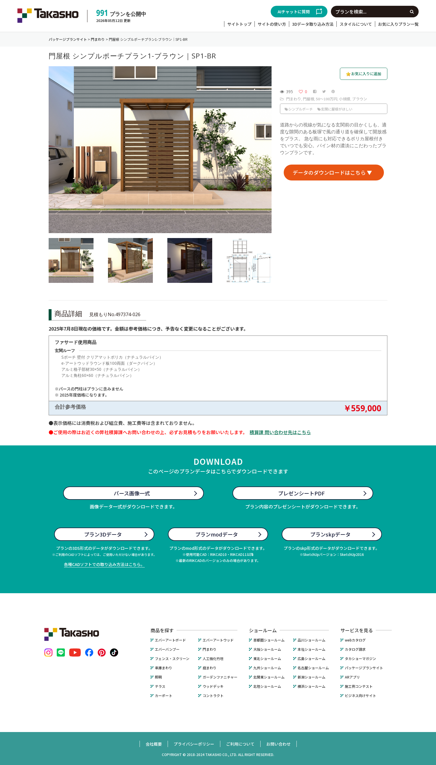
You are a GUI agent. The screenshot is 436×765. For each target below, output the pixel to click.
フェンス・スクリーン (172, 658)
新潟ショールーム (311, 677)
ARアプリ (352, 677)
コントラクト (213, 695)
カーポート (163, 695)
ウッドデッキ (213, 686)
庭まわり (210, 668)
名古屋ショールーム (313, 668)
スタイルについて (356, 24)
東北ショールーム (267, 658)
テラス (160, 686)
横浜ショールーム (311, 686)
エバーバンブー (167, 649)
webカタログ (355, 640)
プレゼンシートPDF (301, 493)
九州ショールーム (267, 668)
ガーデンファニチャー (220, 677)
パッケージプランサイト (364, 668)
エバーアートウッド (218, 640)
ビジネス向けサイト (360, 695)
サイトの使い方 (272, 24)
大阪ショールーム (267, 649)
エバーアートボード (170, 640)
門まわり (293, 99)
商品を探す (162, 630)
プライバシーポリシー (194, 744)
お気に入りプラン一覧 (398, 24)
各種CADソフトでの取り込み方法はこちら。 (104, 564)
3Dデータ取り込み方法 (313, 24)
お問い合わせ (278, 744)
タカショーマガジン (360, 658)
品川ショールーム (311, 640)
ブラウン (359, 99)
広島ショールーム (311, 658)
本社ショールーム (311, 649)
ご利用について (240, 744)
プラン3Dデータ (103, 534)
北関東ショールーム (269, 677)
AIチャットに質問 (294, 11)
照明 (158, 677)
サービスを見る (356, 630)
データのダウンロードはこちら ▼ (332, 172)
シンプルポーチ (299, 108)
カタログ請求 (355, 649)
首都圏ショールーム (269, 640)
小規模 (344, 99)
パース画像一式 (132, 493)
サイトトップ (239, 24)
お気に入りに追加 (366, 73)
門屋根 (308, 99)
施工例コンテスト (359, 686)
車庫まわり (163, 668)
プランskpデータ (330, 534)
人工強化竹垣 (213, 658)
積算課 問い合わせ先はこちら (280, 432)
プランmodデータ (216, 534)
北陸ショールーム (267, 686)
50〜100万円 (326, 99)
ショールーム (263, 630)
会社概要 (154, 744)
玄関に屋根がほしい (334, 108)
